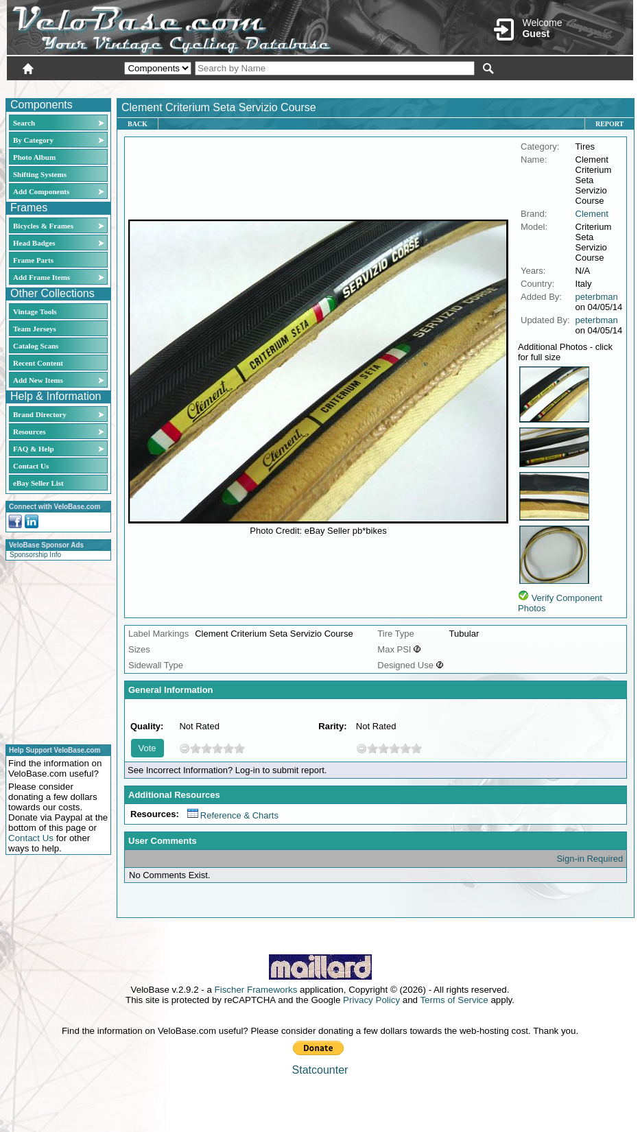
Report (609, 124)
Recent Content (38, 363)
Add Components (41, 191)
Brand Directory (40, 414)
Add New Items (38, 380)
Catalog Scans (35, 346)
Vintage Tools (34, 311)
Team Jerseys (34, 329)
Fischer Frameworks (256, 989)
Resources (29, 431)
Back (137, 124)
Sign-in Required (589, 858)
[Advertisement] (54, 650)
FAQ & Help (33, 449)
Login (511, 87)
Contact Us (31, 466)
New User (556, 87)
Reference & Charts (232, 815)
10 (239, 748)
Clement (592, 214)
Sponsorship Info (35, 554)
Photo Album (34, 157)
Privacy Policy (371, 1000)
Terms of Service (454, 1000)
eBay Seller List (38, 483)
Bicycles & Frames (44, 226)
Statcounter (320, 1070)
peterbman (597, 297)
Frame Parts (33, 260)
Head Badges (34, 243)
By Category (33, 140)
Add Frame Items (41, 277)
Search (24, 123)
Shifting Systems (40, 174)
